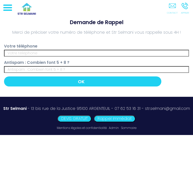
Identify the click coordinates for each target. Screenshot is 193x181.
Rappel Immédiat (115, 118)
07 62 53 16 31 (127, 108)
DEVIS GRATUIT (74, 118)
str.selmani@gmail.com (167, 108)
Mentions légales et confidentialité (82, 128)
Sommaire (128, 128)
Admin (114, 128)
